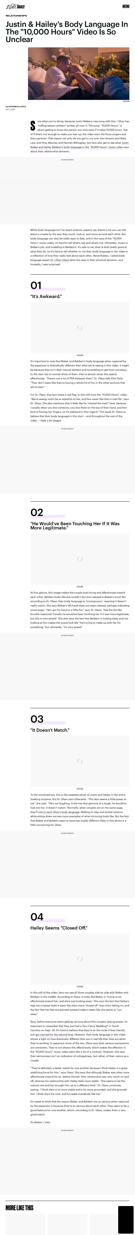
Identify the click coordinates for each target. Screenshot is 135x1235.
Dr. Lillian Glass (59, 259)
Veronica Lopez (17, 106)
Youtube (126, 101)
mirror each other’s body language (58, 812)
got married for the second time (54, 1034)
